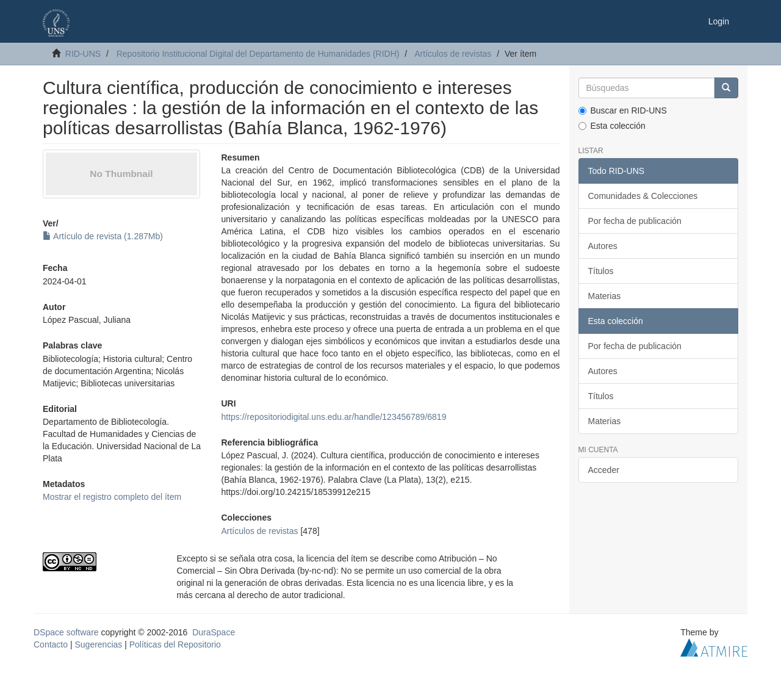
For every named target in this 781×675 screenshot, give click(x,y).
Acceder (603, 470)
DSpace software (66, 632)
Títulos (601, 271)
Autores (602, 246)
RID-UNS (83, 54)
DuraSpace (213, 632)
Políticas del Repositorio (175, 644)
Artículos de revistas (452, 54)
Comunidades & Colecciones (643, 196)
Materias (604, 296)
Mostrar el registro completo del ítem (112, 497)
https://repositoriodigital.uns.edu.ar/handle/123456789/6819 (333, 417)
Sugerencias (98, 644)
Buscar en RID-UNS (622, 110)
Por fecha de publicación (635, 221)
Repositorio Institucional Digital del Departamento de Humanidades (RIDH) (258, 54)
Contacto (51, 644)
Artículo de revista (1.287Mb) (103, 236)
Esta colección (612, 126)
